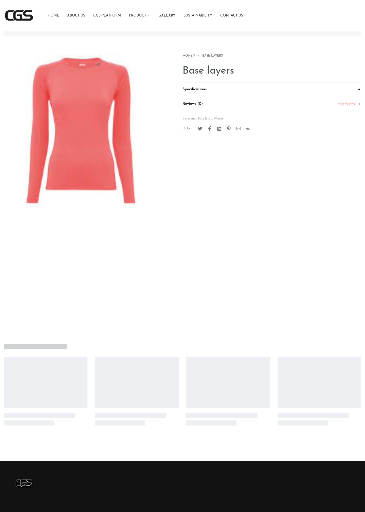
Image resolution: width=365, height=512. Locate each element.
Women (188, 55)
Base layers (212, 55)
